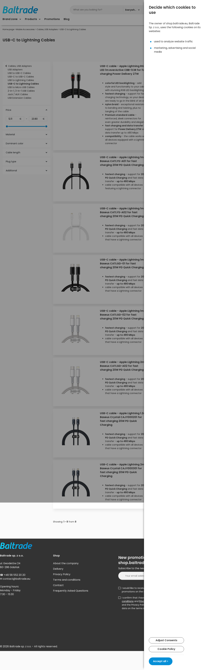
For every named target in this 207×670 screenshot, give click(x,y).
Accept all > (160, 661)
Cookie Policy (166, 649)
